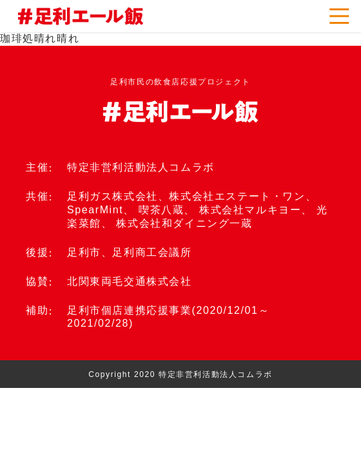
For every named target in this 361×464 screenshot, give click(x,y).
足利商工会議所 (151, 252)
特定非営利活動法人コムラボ (141, 167)
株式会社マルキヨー (250, 209)
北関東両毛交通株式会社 (129, 281)
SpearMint (95, 209)
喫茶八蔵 (161, 209)
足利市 (84, 252)
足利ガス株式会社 (112, 196)
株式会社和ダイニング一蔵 (184, 223)
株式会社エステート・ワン (237, 196)
